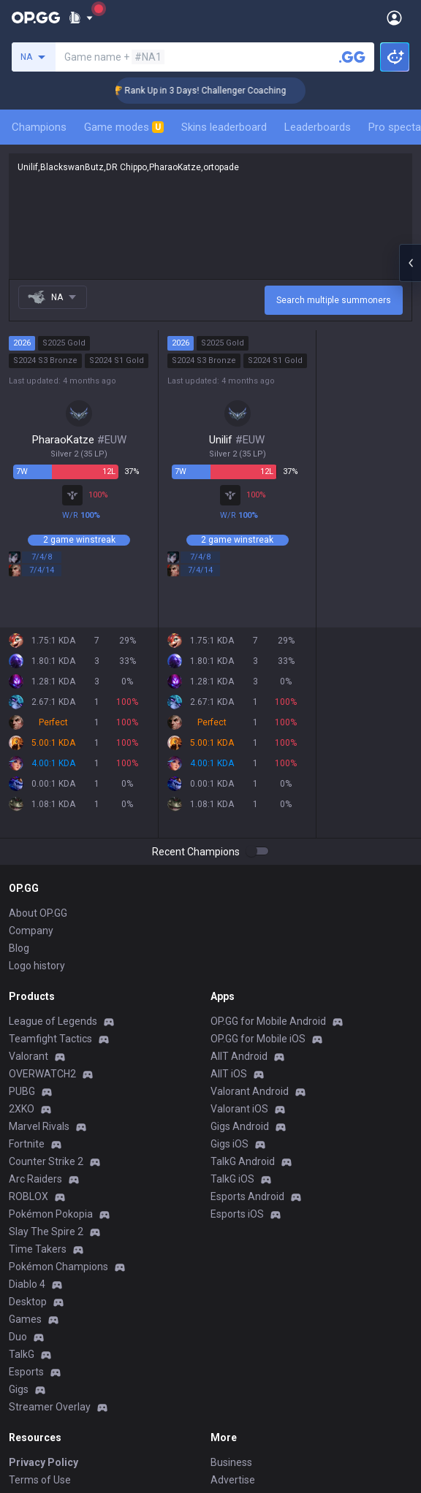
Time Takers (38, 1249)
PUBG (22, 1091)
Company (31, 930)
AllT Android (239, 1056)
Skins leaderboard (224, 127)
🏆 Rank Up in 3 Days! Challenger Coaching (214, 90)
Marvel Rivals (39, 1126)
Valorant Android (249, 1091)
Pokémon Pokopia (51, 1214)
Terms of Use (40, 1480)
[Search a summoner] (352, 57)
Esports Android (247, 1196)
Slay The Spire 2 (46, 1231)
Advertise (232, 1480)
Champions (39, 127)
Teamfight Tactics (50, 1039)
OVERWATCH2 (42, 1074)
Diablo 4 (27, 1284)
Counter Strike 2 (46, 1161)
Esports (26, 1372)
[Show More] (81, 17)
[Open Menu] (394, 17)
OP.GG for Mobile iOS (258, 1039)
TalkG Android (242, 1161)
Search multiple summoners (333, 300)
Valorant (28, 1056)
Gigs (19, 1389)
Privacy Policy (43, 1462)
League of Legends (53, 1021)
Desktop (28, 1301)
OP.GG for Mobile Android (268, 1021)
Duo (18, 1337)
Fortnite (27, 1144)
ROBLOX (28, 1196)
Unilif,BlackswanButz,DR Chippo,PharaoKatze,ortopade (210, 216)
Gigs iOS (229, 1144)
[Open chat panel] (410, 263)
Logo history (37, 965)
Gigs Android (239, 1126)
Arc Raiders (35, 1179)
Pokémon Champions (58, 1266)
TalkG (21, 1354)
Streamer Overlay (50, 1407)
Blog (19, 948)
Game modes (124, 127)
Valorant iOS (239, 1109)
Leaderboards (317, 127)
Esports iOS (237, 1214)
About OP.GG (38, 913)
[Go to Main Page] (36, 17)
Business (231, 1462)
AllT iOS (228, 1074)
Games (25, 1319)
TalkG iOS (232, 1179)
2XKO (21, 1109)
